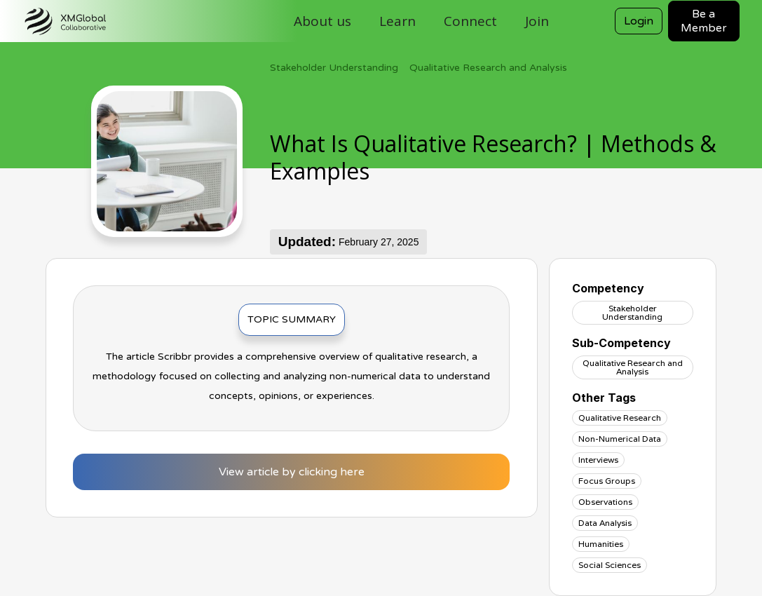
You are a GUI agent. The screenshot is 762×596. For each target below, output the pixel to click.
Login (638, 21)
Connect (470, 21)
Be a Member (704, 21)
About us (322, 21)
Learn (397, 21)
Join (537, 21)
